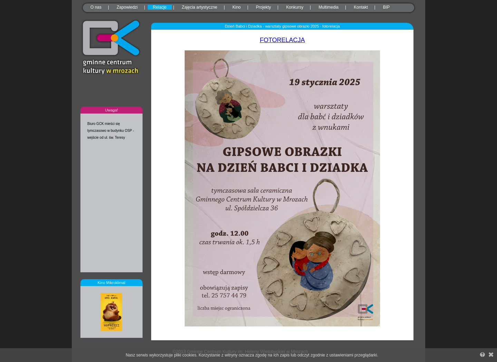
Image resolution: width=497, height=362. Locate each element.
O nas (95, 7)
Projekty (263, 7)
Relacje (160, 7)
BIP (386, 7)
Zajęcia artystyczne (199, 7)
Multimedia (329, 7)
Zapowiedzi (127, 7)
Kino (237, 7)
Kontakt (361, 7)
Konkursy (294, 7)
